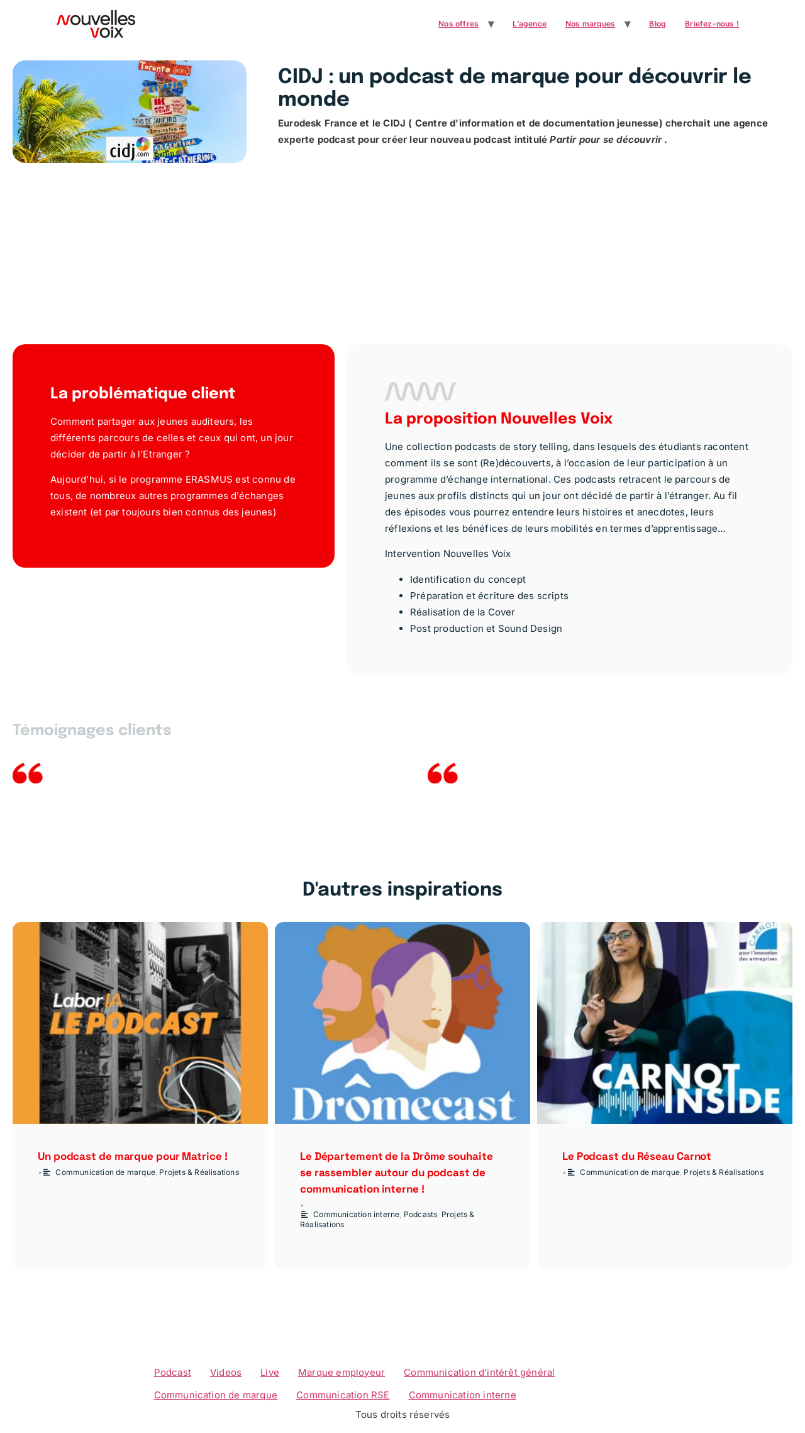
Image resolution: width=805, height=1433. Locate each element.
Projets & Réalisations (198, 1172)
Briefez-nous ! (712, 23)
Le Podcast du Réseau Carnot (636, 1156)
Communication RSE (342, 1395)
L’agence (530, 23)
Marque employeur (341, 1372)
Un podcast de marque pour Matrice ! (133, 1156)
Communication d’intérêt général (479, 1372)
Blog (657, 23)
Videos (226, 1372)
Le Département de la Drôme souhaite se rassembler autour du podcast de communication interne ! (396, 1172)
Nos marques (590, 23)
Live (269, 1372)
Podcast (172, 1372)
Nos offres (458, 23)
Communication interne (356, 1214)
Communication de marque (105, 1172)
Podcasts (421, 1214)
